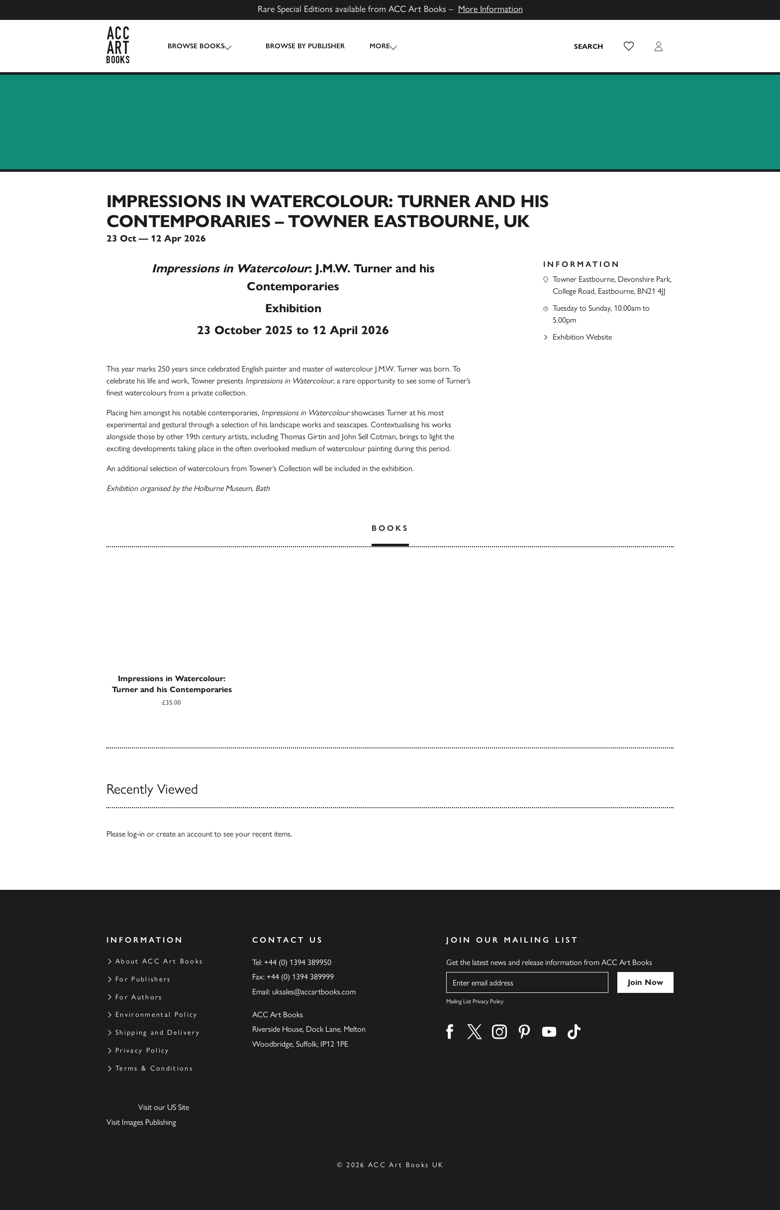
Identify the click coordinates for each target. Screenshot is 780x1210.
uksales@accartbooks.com (314, 991)
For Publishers (143, 979)
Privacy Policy (142, 1050)
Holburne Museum (223, 488)
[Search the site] (589, 46)
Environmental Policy (156, 1014)
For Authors (139, 997)
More (371, 46)
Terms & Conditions (154, 1068)
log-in (136, 834)
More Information (490, 8)
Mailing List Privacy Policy (474, 1001)
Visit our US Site (163, 1107)
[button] (629, 46)
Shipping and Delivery (157, 1032)
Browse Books (196, 46)
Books (390, 528)
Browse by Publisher (296, 46)
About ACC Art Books (159, 961)
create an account (184, 834)
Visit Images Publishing (141, 1122)
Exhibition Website (582, 337)
